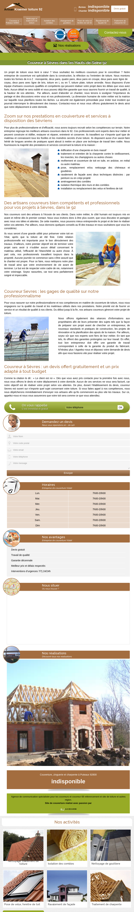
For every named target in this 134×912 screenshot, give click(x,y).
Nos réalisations (67, 45)
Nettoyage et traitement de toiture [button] (31, 21)
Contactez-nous (115, 32)
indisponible (99, 7)
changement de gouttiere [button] (67, 22)
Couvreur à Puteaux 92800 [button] (12, 22)
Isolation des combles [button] (49, 22)
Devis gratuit (119, 8)
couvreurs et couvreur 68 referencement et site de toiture (87, 796)
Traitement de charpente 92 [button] (120, 22)
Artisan (17, 9)
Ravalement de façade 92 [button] (102, 22)
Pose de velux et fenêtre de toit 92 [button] (84, 22)
